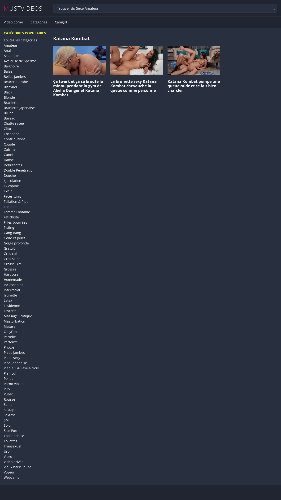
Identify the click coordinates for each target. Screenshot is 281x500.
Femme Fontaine (17, 212)
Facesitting (12, 196)
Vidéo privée (13, 462)
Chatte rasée (14, 123)
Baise (8, 71)
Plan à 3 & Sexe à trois (21, 368)
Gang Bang (12, 232)
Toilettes (10, 441)
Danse (9, 160)
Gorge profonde (16, 243)
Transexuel (12, 446)
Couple (9, 144)
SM (6, 420)
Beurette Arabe (16, 82)
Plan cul (10, 373)
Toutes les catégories (20, 40)
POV (7, 389)
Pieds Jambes (14, 352)
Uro (6, 451)
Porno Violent (14, 383)
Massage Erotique (18, 316)
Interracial (12, 290)
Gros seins (12, 259)
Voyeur (9, 472)
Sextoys (10, 415)
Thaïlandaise (14, 436)
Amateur (10, 45)
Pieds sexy (12, 357)
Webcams (11, 477)
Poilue (8, 378)
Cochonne (12, 134)
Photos (9, 347)
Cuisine (10, 149)
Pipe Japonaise (15, 363)
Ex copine (11, 186)
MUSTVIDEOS (23, 8)
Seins (8, 404)
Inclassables (13, 285)
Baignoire (11, 66)
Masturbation (14, 321)
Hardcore (11, 274)
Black (8, 92)
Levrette (10, 311)
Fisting (9, 227)
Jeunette (10, 295)
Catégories (38, 22)
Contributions (15, 139)
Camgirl (61, 22)
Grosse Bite (13, 264)
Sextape (10, 409)
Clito (7, 128)
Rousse (9, 399)
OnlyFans (11, 331)
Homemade (13, 279)
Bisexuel (10, 87)
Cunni (8, 154)
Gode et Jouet (14, 238)
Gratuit (9, 248)
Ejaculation (12, 180)
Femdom (10, 206)
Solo (7, 425)
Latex (8, 300)
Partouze (11, 342)
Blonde (9, 97)
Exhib (8, 191)
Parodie (10, 337)
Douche (10, 175)
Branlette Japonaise (19, 108)
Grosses (10, 269)
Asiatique (11, 55)
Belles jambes (15, 76)
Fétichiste (11, 217)
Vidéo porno (13, 22)
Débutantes (13, 165)
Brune (8, 113)
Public (8, 394)
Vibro (8, 456)
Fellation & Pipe (16, 201)
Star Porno (12, 430)
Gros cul (10, 253)
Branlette (11, 102)
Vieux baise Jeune (18, 467)
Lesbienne (12, 305)
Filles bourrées (15, 222)
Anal (7, 50)
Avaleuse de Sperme (20, 61)
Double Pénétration (19, 170)
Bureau (9, 118)
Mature (9, 326)
